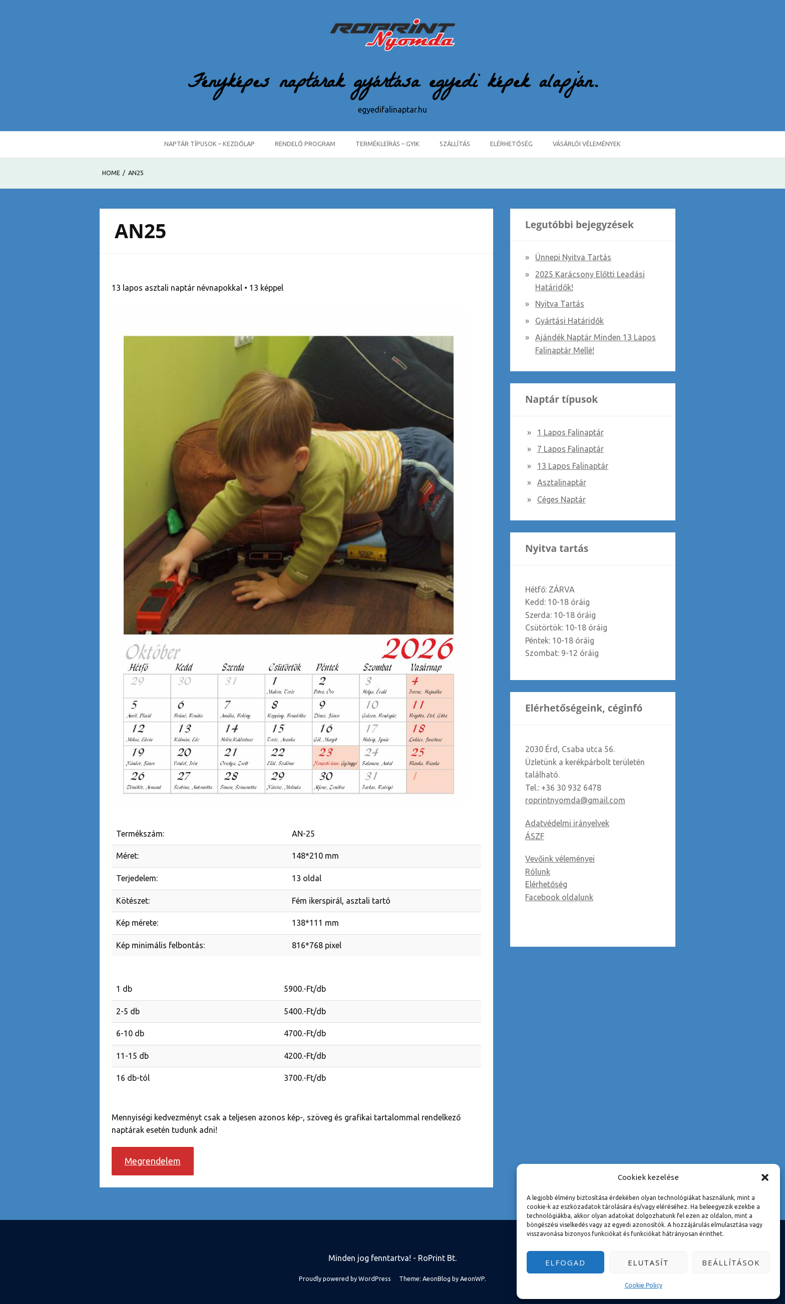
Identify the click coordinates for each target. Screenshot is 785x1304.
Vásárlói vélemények (587, 143)
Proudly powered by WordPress (345, 1278)
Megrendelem (153, 1161)
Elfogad (565, 1262)
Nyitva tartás (559, 303)
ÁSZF (534, 836)
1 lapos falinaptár (570, 432)
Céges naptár (561, 499)
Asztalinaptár (561, 482)
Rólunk (537, 871)
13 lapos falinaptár (572, 465)
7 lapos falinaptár (570, 448)
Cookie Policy (643, 1285)
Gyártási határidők (569, 320)
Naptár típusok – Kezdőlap (209, 143)
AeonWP (472, 1278)
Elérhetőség (511, 143)
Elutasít (648, 1262)
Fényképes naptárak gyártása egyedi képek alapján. (393, 84)
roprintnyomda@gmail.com (575, 800)
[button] (765, 1177)
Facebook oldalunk (559, 897)
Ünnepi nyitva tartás (573, 257)
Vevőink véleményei (560, 858)
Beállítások (731, 1262)
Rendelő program (305, 143)
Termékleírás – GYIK (387, 143)
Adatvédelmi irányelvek (567, 823)
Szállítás (455, 143)
